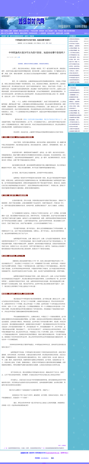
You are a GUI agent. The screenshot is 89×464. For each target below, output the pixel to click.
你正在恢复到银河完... (74, 124)
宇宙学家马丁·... (73, 108)
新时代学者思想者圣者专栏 (16, 36)
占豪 (18, 57)
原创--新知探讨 (49, 31)
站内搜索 (66, 33)
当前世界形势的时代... (74, 80)
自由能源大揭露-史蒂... (74, 131)
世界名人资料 (8, 31)
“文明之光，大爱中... (74, 70)
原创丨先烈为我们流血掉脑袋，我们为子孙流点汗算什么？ (43, 119)
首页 (2, 31)
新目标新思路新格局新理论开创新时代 (54, 448)
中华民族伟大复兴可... (74, 77)
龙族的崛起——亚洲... (74, 99)
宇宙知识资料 (34, 31)
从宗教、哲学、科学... (74, 59)
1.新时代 (26, 36)
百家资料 (15, 31)
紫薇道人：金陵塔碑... (74, 45)
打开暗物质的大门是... (74, 55)
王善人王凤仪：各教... (74, 106)
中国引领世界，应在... (74, 57)
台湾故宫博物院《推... (74, 48)
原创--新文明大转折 (69, 31)
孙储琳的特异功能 (73, 97)
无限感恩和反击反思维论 (75, 115)
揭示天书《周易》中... (74, 61)
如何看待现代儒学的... (74, 68)
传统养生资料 (59, 33)
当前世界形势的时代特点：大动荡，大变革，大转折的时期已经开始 (24, 448)
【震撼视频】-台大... (74, 94)
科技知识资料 (51, 33)
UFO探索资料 (42, 33)
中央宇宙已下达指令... (74, 43)
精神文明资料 (24, 33)
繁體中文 (86, 33)
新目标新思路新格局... (74, 75)
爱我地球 (41, 31)
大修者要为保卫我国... (74, 82)
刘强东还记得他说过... (74, 39)
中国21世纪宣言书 (73, 73)
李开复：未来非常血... (74, 66)
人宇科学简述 (72, 88)
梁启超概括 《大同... (74, 119)
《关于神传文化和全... (74, 52)
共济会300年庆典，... (74, 41)
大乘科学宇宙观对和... (74, 128)
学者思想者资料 (33, 33)
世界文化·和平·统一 (24, 31)
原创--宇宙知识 (58, 31)
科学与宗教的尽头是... (74, 64)
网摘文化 (16, 33)
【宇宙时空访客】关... (74, 122)
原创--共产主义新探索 (7, 33)
